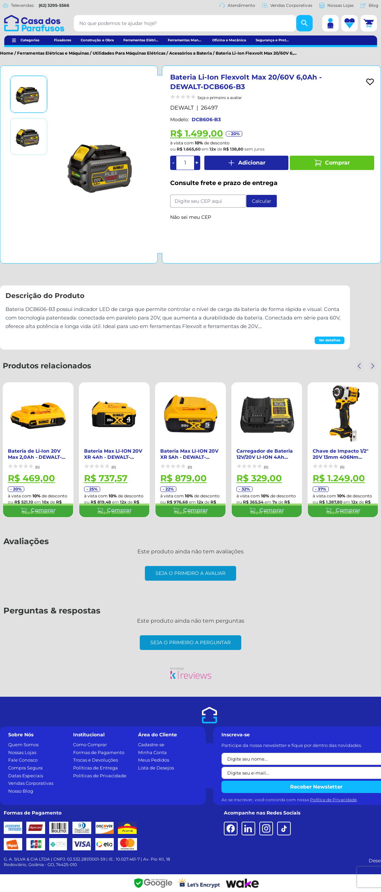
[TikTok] (284, 828)
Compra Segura (25, 767)
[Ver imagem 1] (28, 94)
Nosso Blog (20, 791)
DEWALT (182, 107)
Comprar (332, 163)
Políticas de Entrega (95, 767)
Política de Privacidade (333, 799)
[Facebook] (230, 828)
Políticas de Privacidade (99, 775)
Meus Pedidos (153, 760)
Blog (369, 5)
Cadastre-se (151, 744)
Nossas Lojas (336, 5)
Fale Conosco (23, 760)
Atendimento (237, 5)
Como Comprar (90, 744)
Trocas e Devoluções (95, 760)
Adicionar (246, 163)
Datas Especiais (25, 775)
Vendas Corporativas (287, 5)
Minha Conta (152, 752)
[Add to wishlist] (370, 82)
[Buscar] (304, 23)
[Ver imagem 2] (28, 136)
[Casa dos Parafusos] (34, 23)
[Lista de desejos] (349, 23)
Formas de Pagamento (98, 752)
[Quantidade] (185, 163)
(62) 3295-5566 (54, 5)
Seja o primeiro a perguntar (190, 642)
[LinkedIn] (248, 828)
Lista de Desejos (156, 767)
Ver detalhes (329, 340)
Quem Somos (23, 744)
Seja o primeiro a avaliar (190, 573)
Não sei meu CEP (190, 217)
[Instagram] (266, 828)
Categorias (30, 40)
